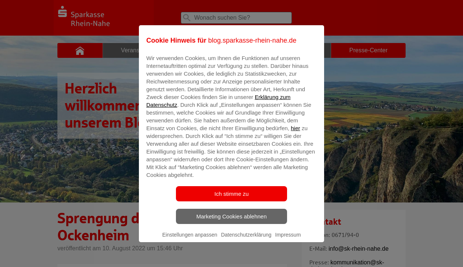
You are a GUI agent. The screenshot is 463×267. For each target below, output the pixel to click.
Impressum (288, 240)
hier (295, 133)
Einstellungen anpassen (189, 240)
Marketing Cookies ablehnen (231, 221)
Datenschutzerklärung (246, 240)
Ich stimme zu (231, 199)
